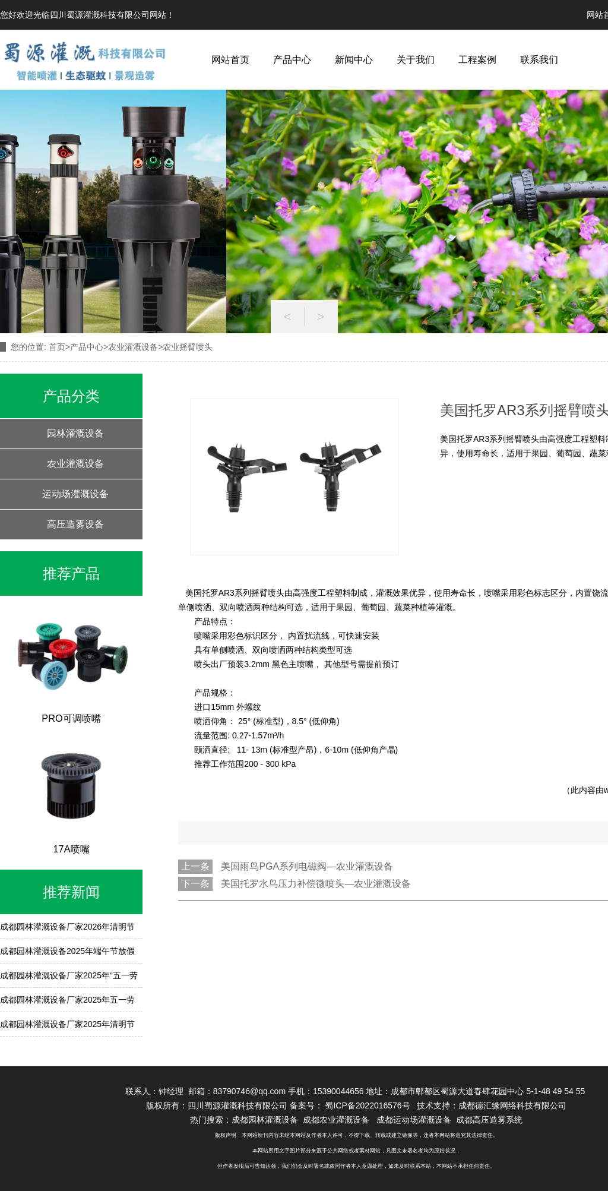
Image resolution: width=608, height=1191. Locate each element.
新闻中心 (354, 60)
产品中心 (292, 60)
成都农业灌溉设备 (336, 1119)
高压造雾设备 (75, 524)
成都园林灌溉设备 (265, 1119)
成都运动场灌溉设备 (413, 1119)
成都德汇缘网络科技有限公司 (512, 1105)
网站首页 (230, 60)
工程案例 (477, 60)
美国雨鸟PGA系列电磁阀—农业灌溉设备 (307, 866)
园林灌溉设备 (75, 433)
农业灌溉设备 (133, 347)
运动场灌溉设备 (75, 494)
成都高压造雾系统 (489, 1119)
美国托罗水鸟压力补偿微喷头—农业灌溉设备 (316, 884)
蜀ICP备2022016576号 (368, 1105)
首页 (57, 347)
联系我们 (539, 60)
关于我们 (416, 60)
